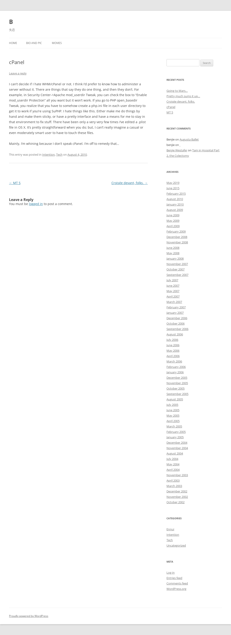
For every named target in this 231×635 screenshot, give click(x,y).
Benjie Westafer (176, 150)
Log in (170, 572)
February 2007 (176, 307)
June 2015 (172, 188)
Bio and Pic (34, 43)
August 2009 (174, 210)
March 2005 (174, 426)
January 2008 (175, 258)
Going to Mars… (177, 91)
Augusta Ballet (189, 139)
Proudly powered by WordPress (28, 616)
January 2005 (175, 437)
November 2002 (177, 497)
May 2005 (172, 415)
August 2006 (174, 334)
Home (13, 43)
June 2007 (172, 286)
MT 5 (15, 183)
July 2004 (172, 459)
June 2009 (172, 215)
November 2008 (177, 242)
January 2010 (175, 204)
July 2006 (172, 340)
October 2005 (175, 388)
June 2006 (172, 345)
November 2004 (177, 448)
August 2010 (174, 199)
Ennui (170, 529)
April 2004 (173, 470)
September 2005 (177, 394)
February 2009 (176, 231)
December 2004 (176, 443)
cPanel (170, 107)
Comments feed (177, 583)
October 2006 (175, 323)
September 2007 (177, 275)
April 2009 (173, 226)
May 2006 (172, 351)
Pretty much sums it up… (183, 96)
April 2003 (173, 480)
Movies (57, 43)
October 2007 (175, 269)
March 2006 (174, 361)
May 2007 (172, 291)
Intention (48, 154)
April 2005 (173, 421)
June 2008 (172, 248)
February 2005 (176, 432)
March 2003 (174, 486)
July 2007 (172, 280)
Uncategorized (176, 545)
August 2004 (174, 453)
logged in (36, 204)
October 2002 (175, 502)
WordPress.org (176, 589)
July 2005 (172, 405)
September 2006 (177, 329)
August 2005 (174, 399)
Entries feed (174, 578)
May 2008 (172, 253)
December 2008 (176, 237)
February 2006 (176, 367)
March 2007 (174, 302)
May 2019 (172, 183)
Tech (59, 154)
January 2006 (175, 372)
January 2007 (175, 313)
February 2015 (176, 194)
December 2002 (176, 491)
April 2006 (173, 356)
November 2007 (177, 264)
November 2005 (177, 383)
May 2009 (172, 221)
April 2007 (173, 296)
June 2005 (172, 410)
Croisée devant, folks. (129, 183)
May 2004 (172, 464)
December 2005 (176, 378)
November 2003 (177, 475)
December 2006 (176, 318)
